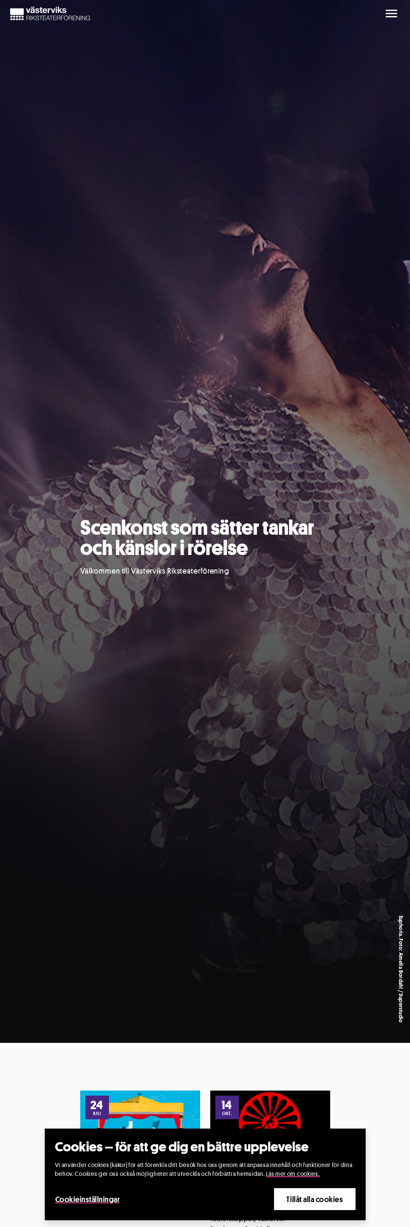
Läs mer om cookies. (293, 1174)
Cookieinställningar (87, 1199)
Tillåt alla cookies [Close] (314, 1199)
